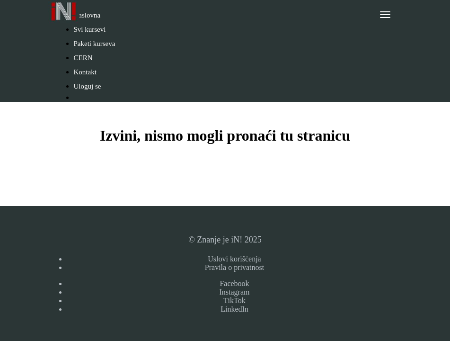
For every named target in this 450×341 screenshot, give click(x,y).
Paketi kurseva (94, 43)
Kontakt (85, 72)
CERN (83, 58)
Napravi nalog (99, 112)
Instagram (235, 292)
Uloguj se (87, 86)
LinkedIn (234, 309)
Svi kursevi (90, 29)
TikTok (234, 300)
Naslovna (87, 15)
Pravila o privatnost (234, 267)
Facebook (234, 283)
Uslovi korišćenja (234, 259)
